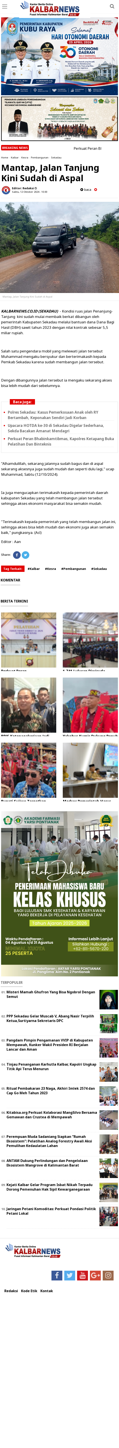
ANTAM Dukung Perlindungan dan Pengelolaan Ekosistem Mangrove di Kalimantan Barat (47, 1163)
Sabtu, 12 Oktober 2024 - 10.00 (29, 191)
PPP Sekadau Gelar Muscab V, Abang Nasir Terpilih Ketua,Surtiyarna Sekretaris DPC (50, 1018)
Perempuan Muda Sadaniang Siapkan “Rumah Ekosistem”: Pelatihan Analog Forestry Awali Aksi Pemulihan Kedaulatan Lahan (49, 1141)
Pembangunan (39, 157)
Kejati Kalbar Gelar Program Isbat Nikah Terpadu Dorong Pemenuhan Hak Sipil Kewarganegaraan (50, 1187)
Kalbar (15, 157)
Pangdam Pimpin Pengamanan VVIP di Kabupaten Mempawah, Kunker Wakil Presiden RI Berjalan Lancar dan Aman (50, 1045)
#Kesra (50, 569)
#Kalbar (34, 569)
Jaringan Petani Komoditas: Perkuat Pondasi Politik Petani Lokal (51, 1211)
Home (4, 157)
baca (85, 189)
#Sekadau (99, 569)
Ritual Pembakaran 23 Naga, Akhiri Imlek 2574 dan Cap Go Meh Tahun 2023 (51, 1090)
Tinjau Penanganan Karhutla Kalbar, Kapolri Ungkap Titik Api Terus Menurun (51, 1066)
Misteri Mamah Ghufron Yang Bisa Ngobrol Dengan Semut (51, 994)
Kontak (46, 1291)
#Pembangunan (73, 569)
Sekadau (56, 157)
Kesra (24, 157)
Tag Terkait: (12, 569)
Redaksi (11, 1291)
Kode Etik (29, 1291)
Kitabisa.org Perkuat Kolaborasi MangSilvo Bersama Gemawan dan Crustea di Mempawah (52, 1114)
